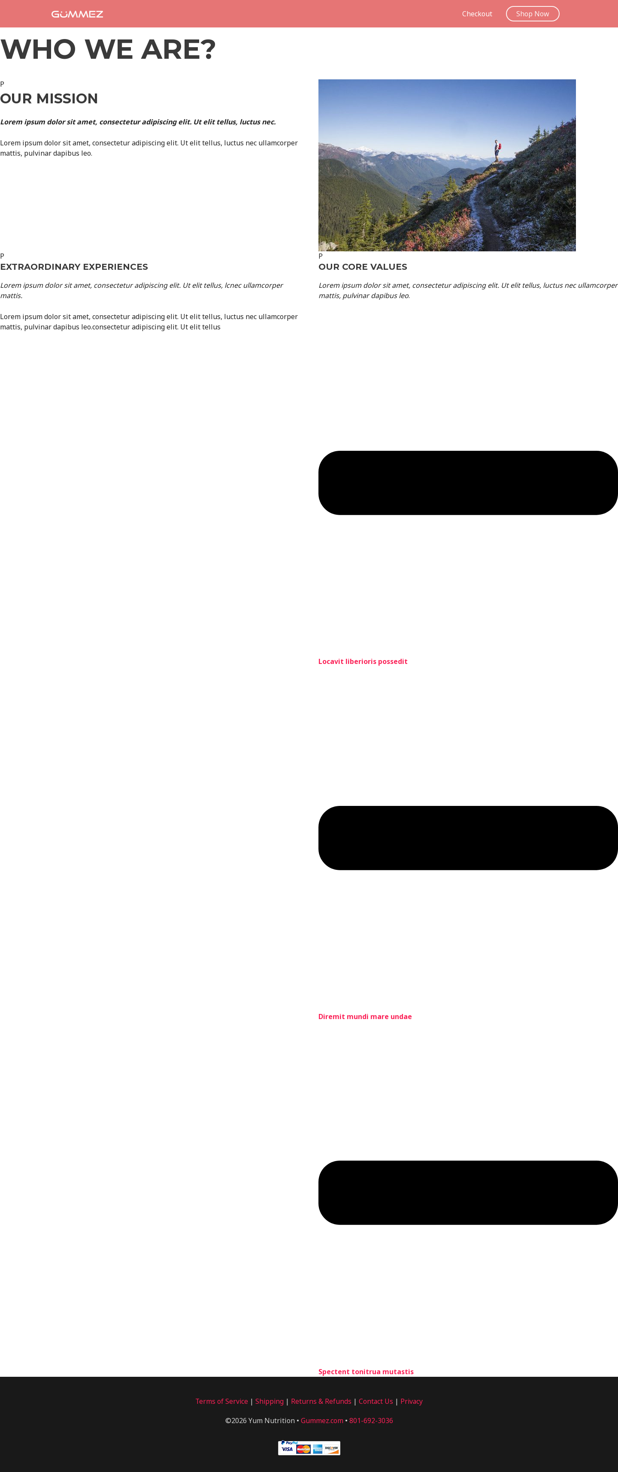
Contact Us (376, 1402)
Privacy (412, 1402)
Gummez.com (322, 1422)
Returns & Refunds (321, 1402)
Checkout (477, 13)
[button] (533, 13)
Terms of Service (221, 1402)
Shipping (269, 1402)
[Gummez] (77, 13)
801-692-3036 (371, 1422)
